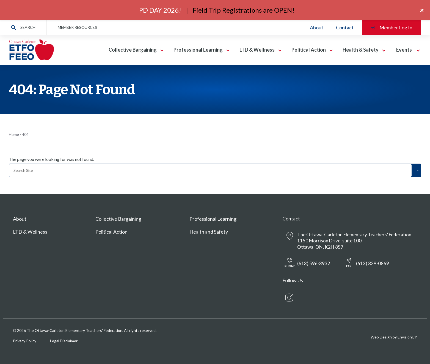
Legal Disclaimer (64, 340)
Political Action (308, 50)
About (316, 27)
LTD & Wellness (257, 50)
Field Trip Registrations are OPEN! (243, 10)
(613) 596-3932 (306, 263)
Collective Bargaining (133, 50)
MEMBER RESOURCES (77, 27)
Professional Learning (198, 50)
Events (404, 50)
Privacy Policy (24, 340)
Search (23, 27)
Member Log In (391, 27)
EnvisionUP (407, 337)
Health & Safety (361, 50)
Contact (345, 27)
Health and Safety (208, 232)
